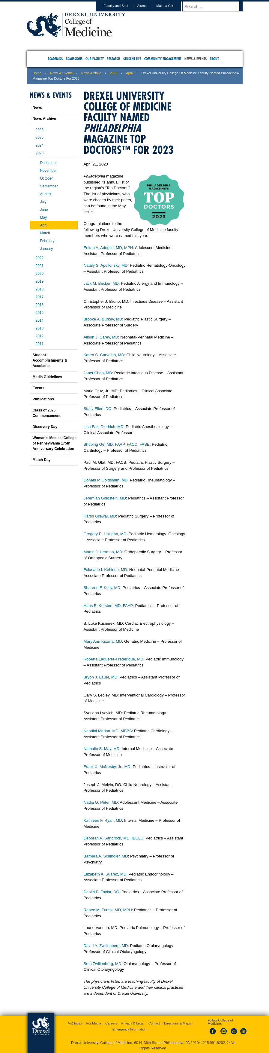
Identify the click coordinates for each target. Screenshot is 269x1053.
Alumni (148, 6)
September (49, 186)
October (46, 178)
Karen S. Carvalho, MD (104, 355)
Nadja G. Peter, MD (101, 802)
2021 (40, 266)
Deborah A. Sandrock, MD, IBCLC (113, 838)
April (129, 73)
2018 (40, 289)
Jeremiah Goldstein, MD (105, 498)
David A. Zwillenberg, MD (106, 945)
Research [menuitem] (113, 58)
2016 (40, 305)
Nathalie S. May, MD (102, 748)
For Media (93, 1023)
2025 (40, 137)
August (45, 194)
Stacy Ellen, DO (98, 408)
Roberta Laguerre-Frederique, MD (113, 659)
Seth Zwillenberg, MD (102, 963)
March (45, 233)
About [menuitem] (214, 58)
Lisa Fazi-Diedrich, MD (104, 426)
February (47, 241)
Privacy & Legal (132, 1023)
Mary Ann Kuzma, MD (103, 641)
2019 (40, 281)
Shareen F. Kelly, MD (102, 587)
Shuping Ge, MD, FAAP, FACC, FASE (117, 444)
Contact (154, 1023)
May (43, 217)
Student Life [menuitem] (132, 58)
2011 (40, 344)
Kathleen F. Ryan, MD (103, 820)
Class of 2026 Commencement (47, 413)
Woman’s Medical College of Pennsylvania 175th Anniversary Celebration (55, 443)
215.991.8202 (214, 1043)
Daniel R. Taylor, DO (101, 892)
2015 (40, 313)
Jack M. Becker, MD (101, 283)
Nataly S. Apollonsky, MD (106, 265)
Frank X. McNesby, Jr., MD (107, 766)
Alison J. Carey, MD (101, 337)
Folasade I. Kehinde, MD (105, 569)
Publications (43, 399)
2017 (40, 297)
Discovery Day (45, 427)
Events (38, 388)
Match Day (42, 460)
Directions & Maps (177, 1023)
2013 (40, 328)
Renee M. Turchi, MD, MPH (108, 910)
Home (37, 73)
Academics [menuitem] (55, 58)
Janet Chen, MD (98, 373)
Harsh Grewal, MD (100, 516)
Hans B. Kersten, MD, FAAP (108, 605)
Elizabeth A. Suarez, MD (105, 874)
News (37, 107)
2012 (40, 336)
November (48, 170)
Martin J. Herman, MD (103, 552)
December (48, 163)
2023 (113, 73)
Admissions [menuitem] (74, 58)
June (44, 210)
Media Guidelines (47, 377)
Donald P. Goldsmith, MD (106, 480)
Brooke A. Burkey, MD (103, 319)
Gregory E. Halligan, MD (105, 534)
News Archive (91, 73)
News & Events (61, 73)
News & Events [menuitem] (195, 58)
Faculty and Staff (121, 6)
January (46, 249)
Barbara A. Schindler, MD (106, 856)
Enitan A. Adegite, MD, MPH (108, 247)
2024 (40, 145)
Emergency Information (129, 1029)
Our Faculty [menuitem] (94, 58)
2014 (40, 320)
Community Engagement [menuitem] (162, 58)
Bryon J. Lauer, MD (101, 677)
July (43, 202)
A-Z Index (75, 1023)
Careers (111, 1023)
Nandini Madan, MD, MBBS (108, 731)
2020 (40, 274)
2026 (40, 130)
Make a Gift (170, 6)
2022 (40, 258)
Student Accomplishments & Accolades (50, 360)
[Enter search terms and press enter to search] (215, 6)
